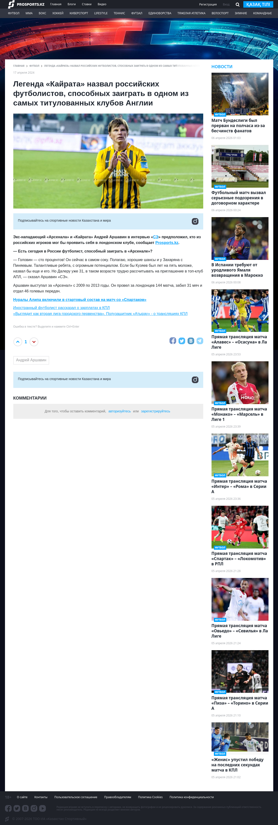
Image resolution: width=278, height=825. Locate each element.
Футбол (13, 13)
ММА (29, 13)
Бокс (42, 13)
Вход (226, 4)
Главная (55, 4)
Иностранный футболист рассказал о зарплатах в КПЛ (61, 308)
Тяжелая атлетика (192, 13)
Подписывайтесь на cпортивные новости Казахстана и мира (108, 221)
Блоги (72, 4)
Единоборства (159, 13)
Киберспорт (79, 13)
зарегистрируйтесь (155, 411)
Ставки (87, 4)
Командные (262, 13)
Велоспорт (220, 13)
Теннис (119, 13)
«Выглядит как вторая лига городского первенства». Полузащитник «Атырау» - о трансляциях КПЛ (100, 314)
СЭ (156, 237)
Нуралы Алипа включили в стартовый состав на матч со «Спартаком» (79, 300)
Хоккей (58, 13)
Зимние (241, 13)
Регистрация (208, 4)
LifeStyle (101, 13)
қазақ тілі (258, 4)
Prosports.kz (166, 243)
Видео (102, 4)
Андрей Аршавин (31, 360)
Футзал (136, 13)
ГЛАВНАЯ (19, 65)
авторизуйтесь (119, 411)
